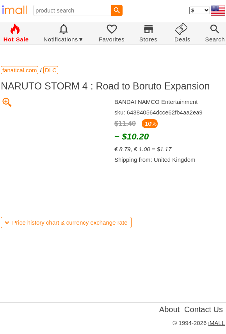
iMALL (216, 323)
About (169, 309)
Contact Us (203, 309)
